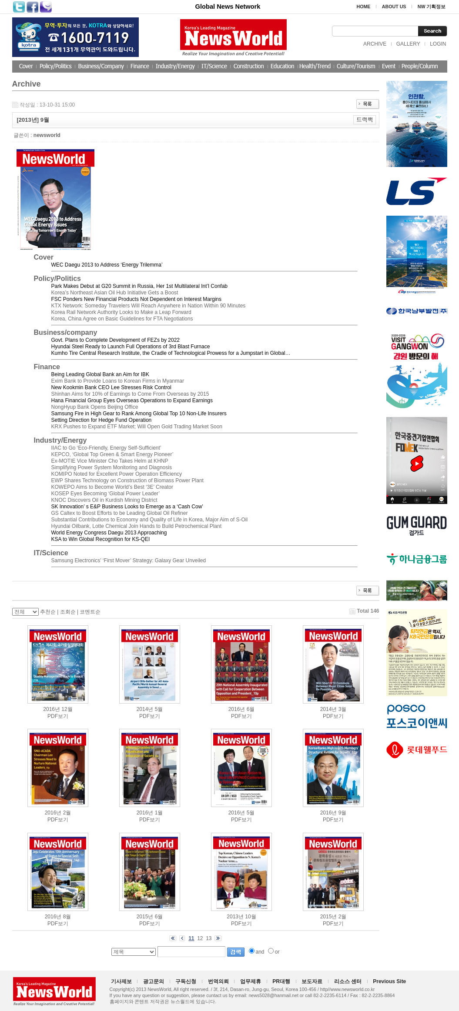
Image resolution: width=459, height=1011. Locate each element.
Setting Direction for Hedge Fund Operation (101, 420)
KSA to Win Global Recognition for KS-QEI (100, 539)
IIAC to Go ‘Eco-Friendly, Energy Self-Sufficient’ (106, 448)
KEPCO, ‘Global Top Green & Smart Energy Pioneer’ (112, 454)
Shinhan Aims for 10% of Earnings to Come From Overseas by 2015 (130, 394)
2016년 (51, 709)
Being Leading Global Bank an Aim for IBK (100, 374)
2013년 (235, 917)
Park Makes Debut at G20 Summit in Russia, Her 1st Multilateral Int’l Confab (139, 286)
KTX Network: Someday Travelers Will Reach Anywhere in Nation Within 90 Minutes (148, 306)
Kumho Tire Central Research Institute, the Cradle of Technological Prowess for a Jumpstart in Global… (171, 353)
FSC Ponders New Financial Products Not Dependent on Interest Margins (136, 299)
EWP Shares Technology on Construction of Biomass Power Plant (127, 480)
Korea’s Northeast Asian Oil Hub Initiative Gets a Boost (114, 293)
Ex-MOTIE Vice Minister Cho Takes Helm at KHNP (109, 461)
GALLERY (408, 44)
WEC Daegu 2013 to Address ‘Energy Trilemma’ (107, 265)
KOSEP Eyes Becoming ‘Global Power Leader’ (105, 493)
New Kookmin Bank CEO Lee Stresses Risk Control (111, 387)
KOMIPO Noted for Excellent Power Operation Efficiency (116, 474)
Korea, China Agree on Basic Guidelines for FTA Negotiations (122, 319)
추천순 (48, 612)
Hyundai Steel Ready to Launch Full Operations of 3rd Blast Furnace (130, 347)
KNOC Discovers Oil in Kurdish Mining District (104, 500)
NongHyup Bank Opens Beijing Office (94, 407)
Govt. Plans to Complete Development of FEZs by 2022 (115, 340)
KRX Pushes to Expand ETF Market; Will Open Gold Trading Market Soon (137, 427)
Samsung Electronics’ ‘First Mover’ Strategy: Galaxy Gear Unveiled (128, 560)
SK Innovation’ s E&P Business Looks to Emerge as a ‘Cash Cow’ (127, 507)
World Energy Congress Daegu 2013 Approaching (109, 533)
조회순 (68, 612)
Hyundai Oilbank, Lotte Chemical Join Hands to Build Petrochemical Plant (136, 526)
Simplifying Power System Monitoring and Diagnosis (111, 467)
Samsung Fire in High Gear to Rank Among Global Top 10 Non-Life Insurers (139, 413)
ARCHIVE (374, 44)
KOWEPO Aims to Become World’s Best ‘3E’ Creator (112, 487)
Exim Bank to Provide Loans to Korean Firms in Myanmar (117, 381)
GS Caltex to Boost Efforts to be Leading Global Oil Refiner (119, 513)
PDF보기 (57, 716)
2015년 (145, 917)
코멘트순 (90, 612)
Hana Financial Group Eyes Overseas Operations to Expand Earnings (132, 400)
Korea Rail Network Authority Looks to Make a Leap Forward (121, 312)
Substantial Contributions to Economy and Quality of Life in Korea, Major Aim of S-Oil (149, 520)
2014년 (145, 709)
